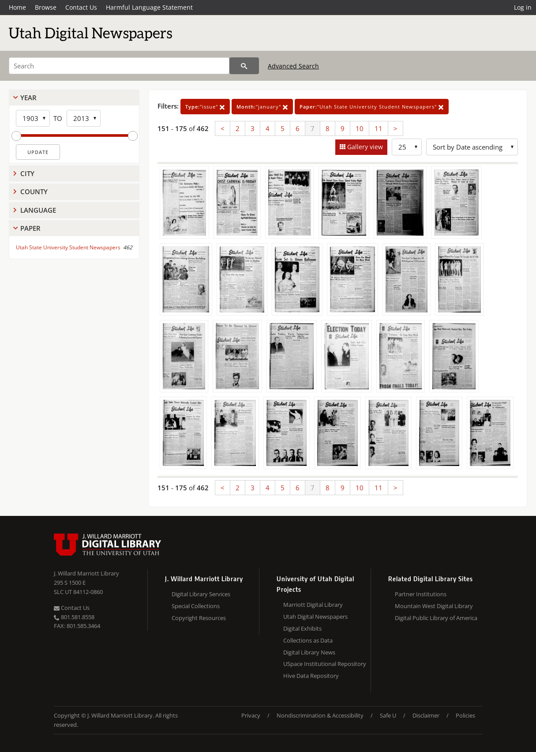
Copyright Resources (199, 618)
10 (360, 128)
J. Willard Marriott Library (86, 573)
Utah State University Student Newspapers (68, 247)
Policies (465, 715)
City (27, 173)
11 (378, 128)
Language (38, 210)
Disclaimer (425, 715)
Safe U (388, 715)
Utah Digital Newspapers (315, 616)
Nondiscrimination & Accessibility (320, 715)
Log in (523, 7)
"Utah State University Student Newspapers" (372, 106)
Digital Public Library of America (436, 618)
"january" (262, 106)
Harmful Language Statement (149, 7)
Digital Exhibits (302, 628)
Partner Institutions (420, 594)
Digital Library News (309, 652)
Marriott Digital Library (313, 605)
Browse (45, 7)
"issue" (205, 106)
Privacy (250, 715)
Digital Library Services (201, 594)
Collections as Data (308, 640)
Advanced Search (293, 66)
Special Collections (196, 606)
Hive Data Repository (311, 676)
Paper (30, 228)
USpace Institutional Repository (324, 664)
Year (28, 97)
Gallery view (364, 147)
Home (17, 7)
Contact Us (81, 7)
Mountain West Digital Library (434, 606)
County (34, 191)
